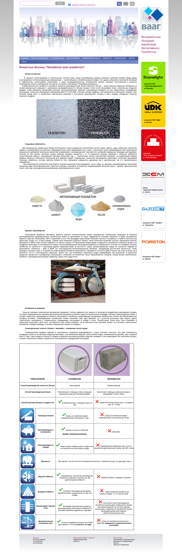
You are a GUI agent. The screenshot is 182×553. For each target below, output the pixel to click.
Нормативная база (91, 58)
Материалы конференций (122, 541)
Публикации (120, 58)
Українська (132, 4)
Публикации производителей (124, 539)
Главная (25, 58)
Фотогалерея (73, 58)
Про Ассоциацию (39, 58)
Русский (119, 4)
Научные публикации (121, 545)
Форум (132, 58)
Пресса (116, 543)
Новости (107, 58)
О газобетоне (57, 58)
